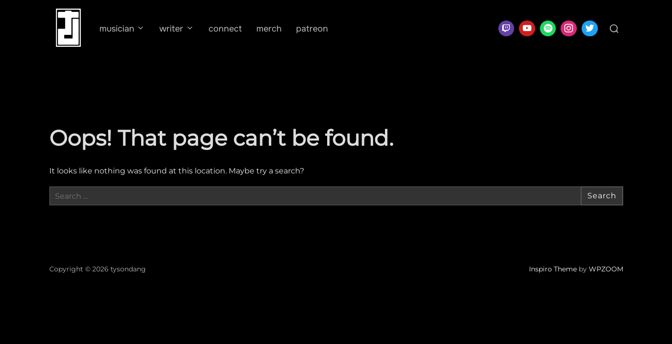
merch (269, 28)
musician (122, 28)
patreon (312, 28)
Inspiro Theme (553, 269)
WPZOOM (606, 269)
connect (225, 28)
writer (176, 28)
